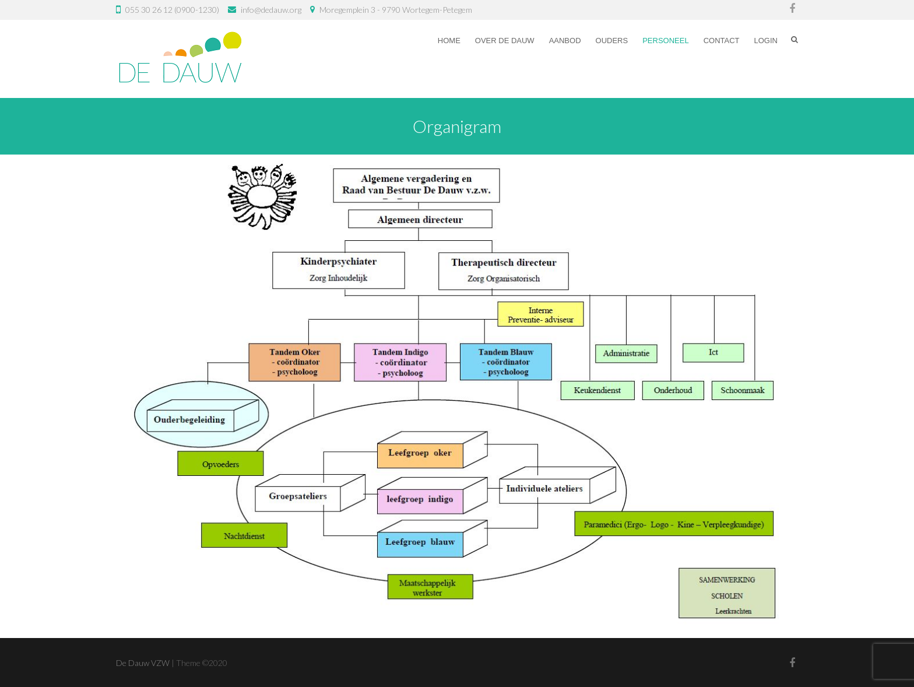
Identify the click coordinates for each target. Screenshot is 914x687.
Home (449, 40)
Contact (722, 40)
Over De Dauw (505, 40)
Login (766, 40)
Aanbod (565, 40)
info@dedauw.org (271, 10)
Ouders (612, 40)
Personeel (665, 40)
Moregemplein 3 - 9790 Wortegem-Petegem (395, 10)
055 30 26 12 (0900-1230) (172, 10)
